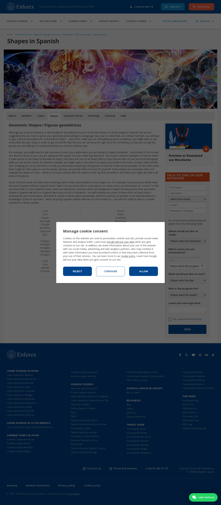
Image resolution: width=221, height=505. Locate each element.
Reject (77, 271)
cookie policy (128, 256)
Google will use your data (120, 241)
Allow (143, 271)
